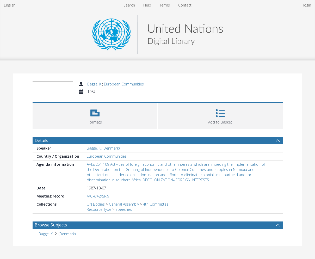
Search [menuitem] (129, 5)
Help (147, 5)
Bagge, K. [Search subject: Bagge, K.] (46, 233)
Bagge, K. (94, 84)
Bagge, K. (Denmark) (103, 148)
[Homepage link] (157, 33)
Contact (185, 5)
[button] (95, 115)
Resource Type (99, 209)
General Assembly (124, 204)
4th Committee (156, 204)
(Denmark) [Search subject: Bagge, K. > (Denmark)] (67, 233)
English (9, 5)
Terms (164, 5)
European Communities (124, 84)
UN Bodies (96, 204)
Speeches (123, 209)
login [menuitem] (307, 5)
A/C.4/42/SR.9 (98, 196)
